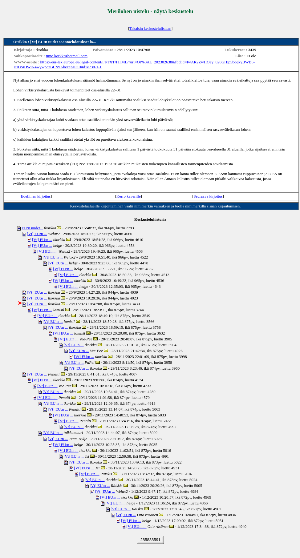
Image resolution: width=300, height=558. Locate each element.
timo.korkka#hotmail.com (66, 56)
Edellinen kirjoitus (36, 196)
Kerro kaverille (128, 196)
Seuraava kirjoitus (208, 196)
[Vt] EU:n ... (37, 233)
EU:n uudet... (32, 228)
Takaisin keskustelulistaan (150, 28)
